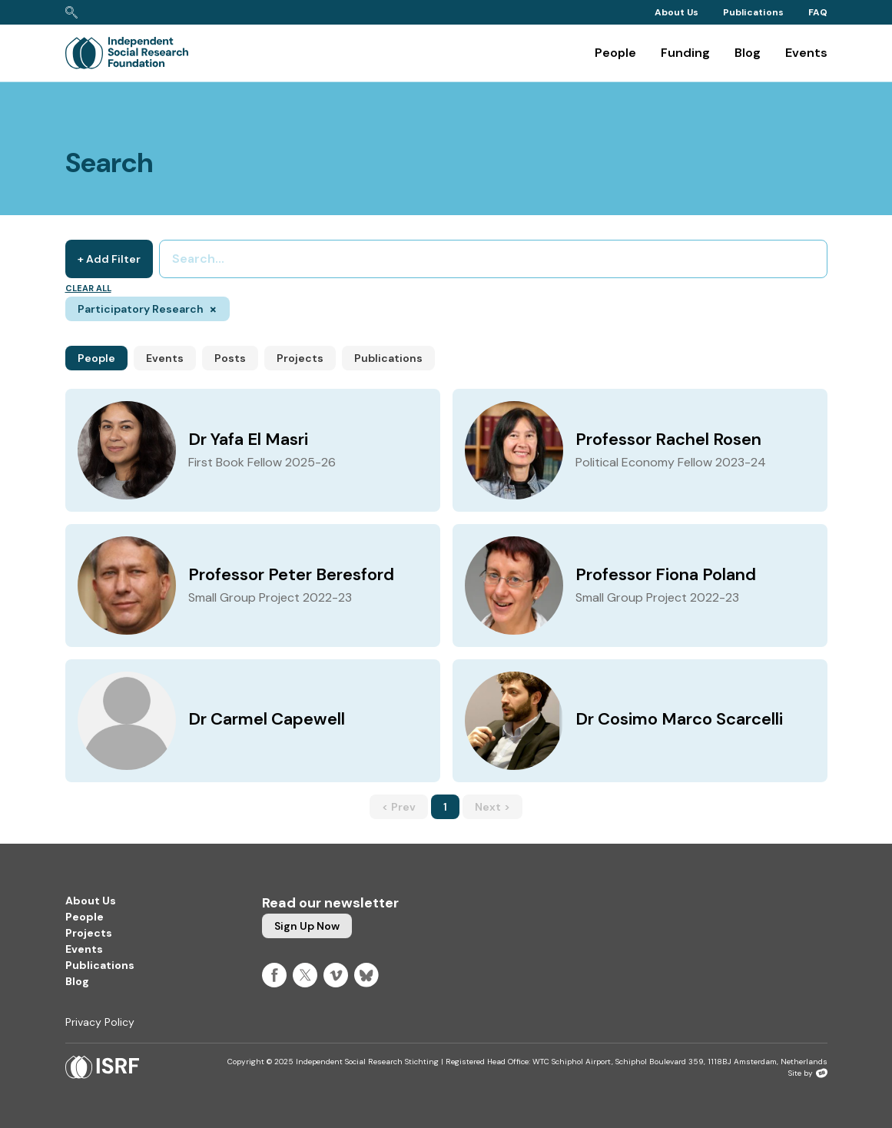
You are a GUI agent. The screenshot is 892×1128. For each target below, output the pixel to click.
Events (806, 53)
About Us (676, 12)
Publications (753, 12)
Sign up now (307, 926)
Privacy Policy (99, 1022)
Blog (747, 53)
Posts (230, 358)
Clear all (88, 288)
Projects (300, 358)
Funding (685, 53)
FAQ (817, 12)
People (615, 53)
